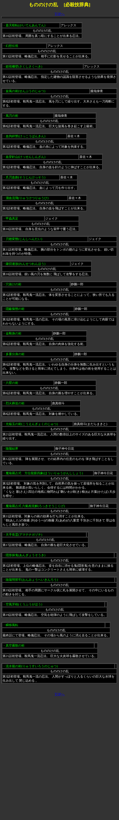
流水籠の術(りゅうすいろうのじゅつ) (32, 666)
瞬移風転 (12, 625)
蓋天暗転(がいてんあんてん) (25, 25)
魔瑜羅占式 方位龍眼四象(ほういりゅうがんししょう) (44, 473)
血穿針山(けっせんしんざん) (25, 156)
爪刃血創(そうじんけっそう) (25, 177)
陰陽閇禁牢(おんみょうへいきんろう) (32, 579)
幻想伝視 (12, 45)
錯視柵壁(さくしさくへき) (24, 66)
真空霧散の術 (15, 645)
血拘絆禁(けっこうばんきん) (25, 136)
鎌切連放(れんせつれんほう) (25, 263)
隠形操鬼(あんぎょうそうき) (25, 555)
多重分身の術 (15, 354)
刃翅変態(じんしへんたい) (24, 239)
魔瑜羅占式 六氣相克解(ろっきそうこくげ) (35, 506)
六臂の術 (12, 382)
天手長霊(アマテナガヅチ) (24, 534)
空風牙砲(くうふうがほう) (24, 604)
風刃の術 (12, 115)
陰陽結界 (12, 448)
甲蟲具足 (12, 218)
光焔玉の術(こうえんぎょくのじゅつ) (32, 424)
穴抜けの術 (13, 284)
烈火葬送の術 (15, 403)
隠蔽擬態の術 (15, 308)
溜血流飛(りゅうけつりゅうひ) (27, 198)
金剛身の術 (13, 333)
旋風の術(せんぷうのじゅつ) (25, 91)
